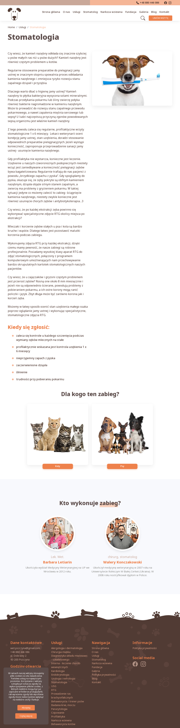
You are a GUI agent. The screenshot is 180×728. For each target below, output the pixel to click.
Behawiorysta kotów (63, 713)
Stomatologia (59, 672)
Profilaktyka (58, 706)
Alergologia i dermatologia (66, 637)
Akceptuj (26, 707)
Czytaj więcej (26, 715)
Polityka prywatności (104, 664)
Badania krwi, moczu (63, 694)
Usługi (78, 11)
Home (11, 27)
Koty (64, 452)
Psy (115, 452)
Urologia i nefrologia (63, 668)
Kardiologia (58, 660)
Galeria (145, 11)
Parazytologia (59, 698)
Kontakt (166, 11)
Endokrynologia (60, 664)
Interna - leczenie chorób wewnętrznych (65, 654)
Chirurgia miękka (60, 641)
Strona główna (53, 11)
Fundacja (132, 11)
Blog (155, 11)
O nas (68, 11)
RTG (53, 679)
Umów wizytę (161, 17)
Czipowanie (57, 702)
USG (53, 675)
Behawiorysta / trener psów (67, 690)
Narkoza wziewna (113, 11)
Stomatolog (92, 11)
